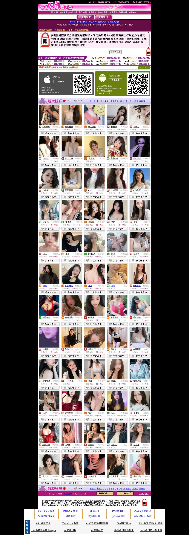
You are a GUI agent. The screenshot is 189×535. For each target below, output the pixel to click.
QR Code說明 (144, 67)
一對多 (102, 158)
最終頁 (142, 101)
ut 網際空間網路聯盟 (97, 523)
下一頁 (128, 101)
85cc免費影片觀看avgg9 (43, 530)
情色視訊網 (68, 494)
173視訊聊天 (118, 511)
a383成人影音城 (142, 511)
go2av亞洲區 (118, 516)
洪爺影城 (70, 516)
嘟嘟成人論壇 (70, 511)
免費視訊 (56, 127)
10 (123, 101)
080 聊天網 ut (124, 523)
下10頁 (135, 101)
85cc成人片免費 (70, 523)
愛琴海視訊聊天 (46, 516)
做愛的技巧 (97, 530)
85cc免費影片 (43, 523)
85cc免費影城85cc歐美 (151, 523)
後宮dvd (94, 511)
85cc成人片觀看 (46, 511)
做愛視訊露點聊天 (124, 530)
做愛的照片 (70, 530)
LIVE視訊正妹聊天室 (151, 530)
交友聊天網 (94, 516)
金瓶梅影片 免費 (142, 516)
